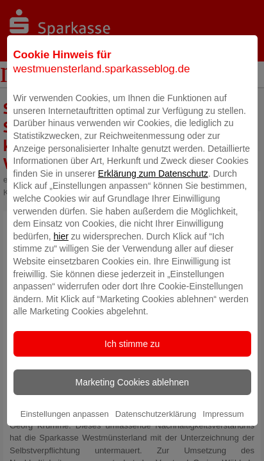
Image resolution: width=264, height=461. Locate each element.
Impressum (222, 430)
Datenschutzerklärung (155, 430)
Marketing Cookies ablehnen (131, 398)
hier (61, 252)
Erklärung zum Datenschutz (153, 189)
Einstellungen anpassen (65, 430)
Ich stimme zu (132, 360)
